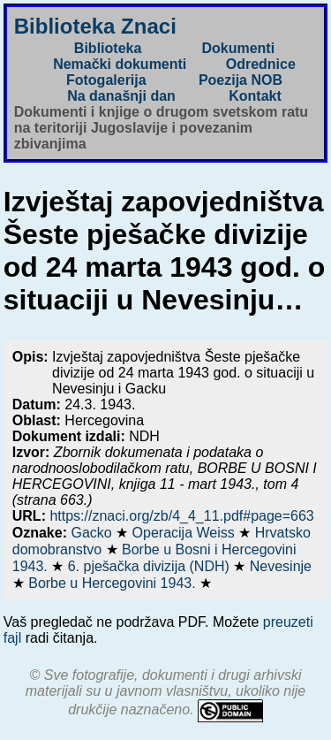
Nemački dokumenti (119, 64)
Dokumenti (238, 48)
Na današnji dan (121, 95)
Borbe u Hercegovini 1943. (113, 583)
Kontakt (255, 95)
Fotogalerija (106, 80)
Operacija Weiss (185, 532)
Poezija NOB (240, 80)
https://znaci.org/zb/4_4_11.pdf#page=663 (181, 515)
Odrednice (261, 64)
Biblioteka (107, 48)
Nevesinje (281, 566)
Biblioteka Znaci (95, 26)
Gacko (93, 532)
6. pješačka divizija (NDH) (151, 566)
